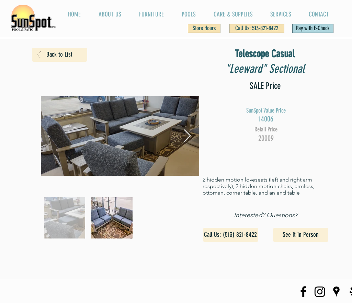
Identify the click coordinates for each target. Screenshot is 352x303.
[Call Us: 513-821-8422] (256, 28)
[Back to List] (59, 55)
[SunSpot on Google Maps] (336, 291)
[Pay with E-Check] (312, 28)
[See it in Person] (300, 235)
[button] (204, 28)
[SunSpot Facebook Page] (303, 291)
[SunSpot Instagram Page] (320, 291)
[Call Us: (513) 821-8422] (230, 235)
